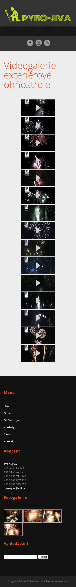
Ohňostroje (11, 420)
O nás (7, 413)
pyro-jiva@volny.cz (16, 488)
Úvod (7, 406)
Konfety (9, 427)
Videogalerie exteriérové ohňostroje (30, 75)
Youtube (38, 42)
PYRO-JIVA (10, 464)
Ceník (7, 434)
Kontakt (9, 441)
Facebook (30, 42)
